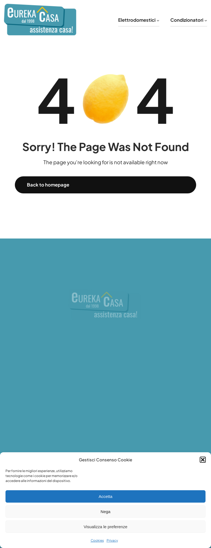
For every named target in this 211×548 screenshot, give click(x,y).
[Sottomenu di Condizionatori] (205, 20)
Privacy (112, 540)
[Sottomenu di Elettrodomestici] (158, 20)
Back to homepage (48, 185)
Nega (105, 511)
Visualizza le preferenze (105, 526)
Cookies (97, 540)
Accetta (105, 496)
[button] (203, 459)
